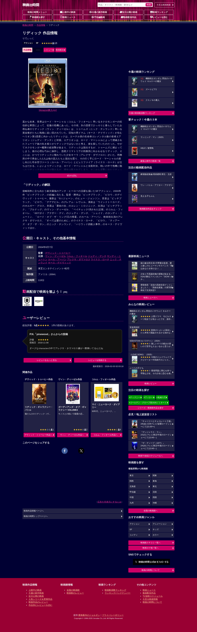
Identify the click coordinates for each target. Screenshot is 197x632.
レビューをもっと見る (47, 360)
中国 (132, 497)
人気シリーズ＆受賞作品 (40, 599)
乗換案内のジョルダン (89, 615)
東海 (155, 481)
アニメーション (160, 524)
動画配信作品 (128, 17)
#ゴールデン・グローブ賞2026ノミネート (148, 402)
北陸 (155, 492)
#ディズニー (134, 397)
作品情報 (41, 25)
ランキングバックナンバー (118, 593)
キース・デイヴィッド (59, 262)
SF (37, 43)
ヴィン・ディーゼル (55, 256)
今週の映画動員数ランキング (142, 113)
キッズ (156, 529)
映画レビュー (151, 383)
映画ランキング (159, 12)
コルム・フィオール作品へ (106, 435)
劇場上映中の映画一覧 (151, 161)
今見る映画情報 (150, 599)
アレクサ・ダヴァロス (78, 259)
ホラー (156, 535)
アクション (28, 43)
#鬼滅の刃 (161, 397)
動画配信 (60, 50)
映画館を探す (37, 17)
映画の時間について (151, 570)
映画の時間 (27, 25)
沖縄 (155, 503)
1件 (49, 43)
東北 (155, 486)
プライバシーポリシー (113, 615)
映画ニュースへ (151, 297)
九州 (132, 503)
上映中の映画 (67, 12)
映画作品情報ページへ (34, 511)
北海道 (133, 486)
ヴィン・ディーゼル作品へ (72, 435)
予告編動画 (98, 17)
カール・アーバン (57, 259)
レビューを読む (159, 17)
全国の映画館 (73, 590)
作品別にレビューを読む (40, 605)
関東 (155, 475)
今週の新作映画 (98, 12)
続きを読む (72, 175)
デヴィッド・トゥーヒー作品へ (38, 435)
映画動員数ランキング (115, 590)
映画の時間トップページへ (36, 516)
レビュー (48, 50)
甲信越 (133, 492)
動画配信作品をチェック (151, 209)
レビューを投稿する (97, 360)
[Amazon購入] (48, 110)
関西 (132, 481)
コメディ (134, 535)
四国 (155, 497)
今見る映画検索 (164, 5)
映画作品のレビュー (38, 602)
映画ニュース (67, 17)
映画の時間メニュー (37, 12)
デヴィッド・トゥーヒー (57, 253)
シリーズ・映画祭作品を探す (151, 408)
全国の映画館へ (151, 511)
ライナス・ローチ (100, 259)
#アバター (148, 397)
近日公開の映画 (128, 12)
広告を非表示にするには (109, 502)
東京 (132, 475)
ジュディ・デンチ (97, 256)
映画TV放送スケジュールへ (150, 456)
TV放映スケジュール (153, 596)
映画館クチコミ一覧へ (151, 542)
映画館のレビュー (75, 593)
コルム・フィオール (76, 256)
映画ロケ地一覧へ (151, 548)
